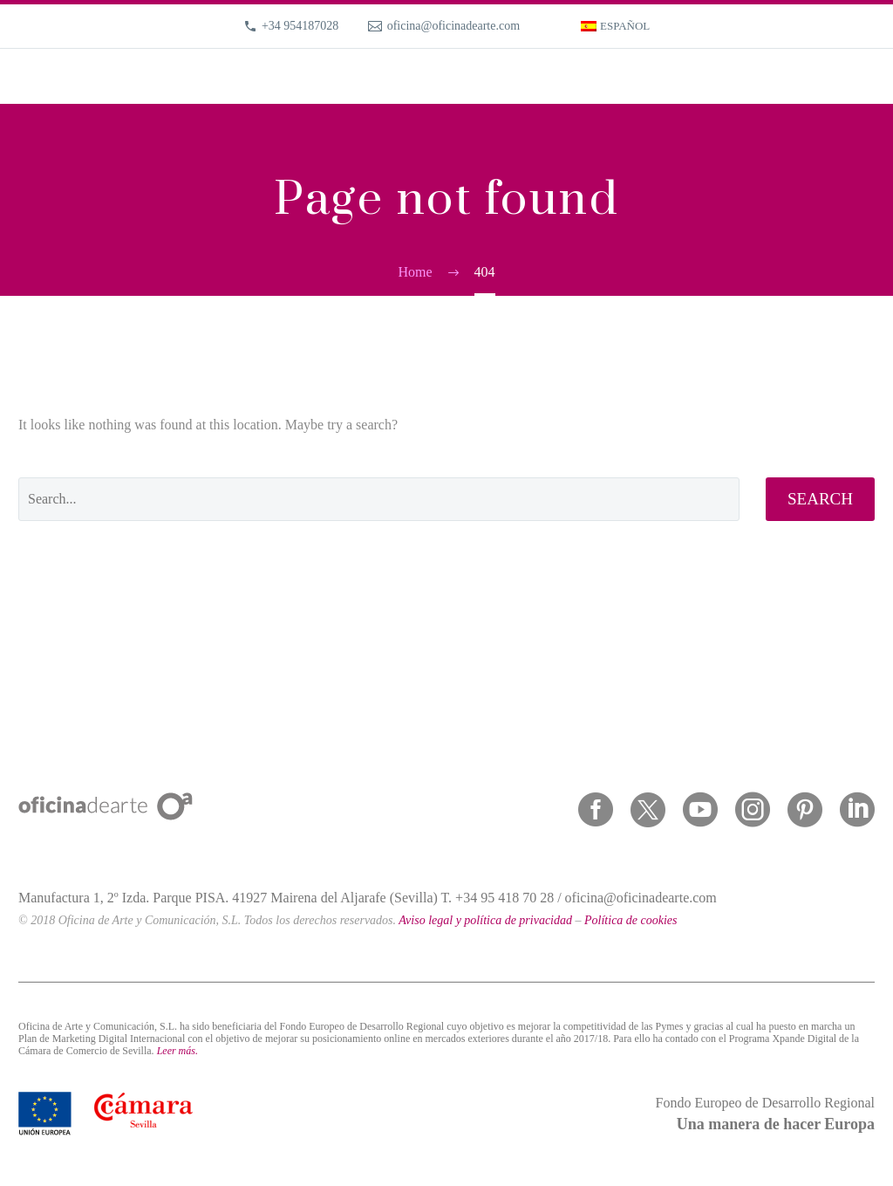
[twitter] (648, 809)
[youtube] (700, 809)
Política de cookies (631, 920)
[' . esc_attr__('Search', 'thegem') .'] (379, 499)
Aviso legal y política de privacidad (485, 920)
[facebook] (595, 809)
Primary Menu (859, 77)
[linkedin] (857, 809)
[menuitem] (615, 26)
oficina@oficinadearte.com (453, 25)
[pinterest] (804, 809)
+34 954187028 (300, 25)
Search (820, 499)
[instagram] (752, 809)
